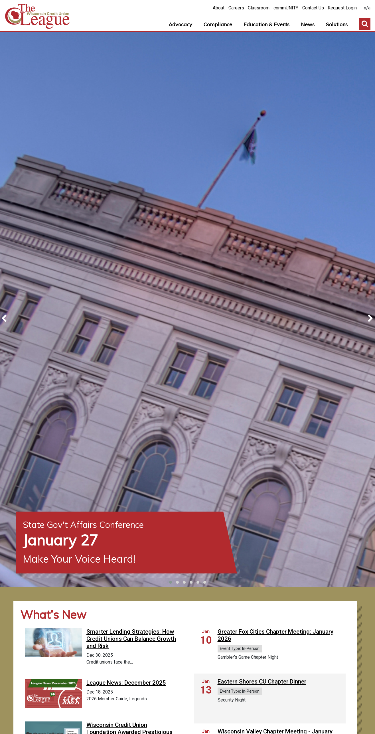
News (308, 24)
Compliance (218, 24)
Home (37, 16)
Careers (236, 8)
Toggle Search (364, 24)
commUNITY (285, 8)
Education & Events (266, 24)
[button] (170, 582)
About (218, 8)
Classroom (258, 8)
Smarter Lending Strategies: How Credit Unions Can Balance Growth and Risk (131, 638)
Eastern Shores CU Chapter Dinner (262, 681)
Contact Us (313, 8)
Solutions (337, 24)
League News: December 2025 (126, 703)
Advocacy (180, 24)
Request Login (342, 8)
